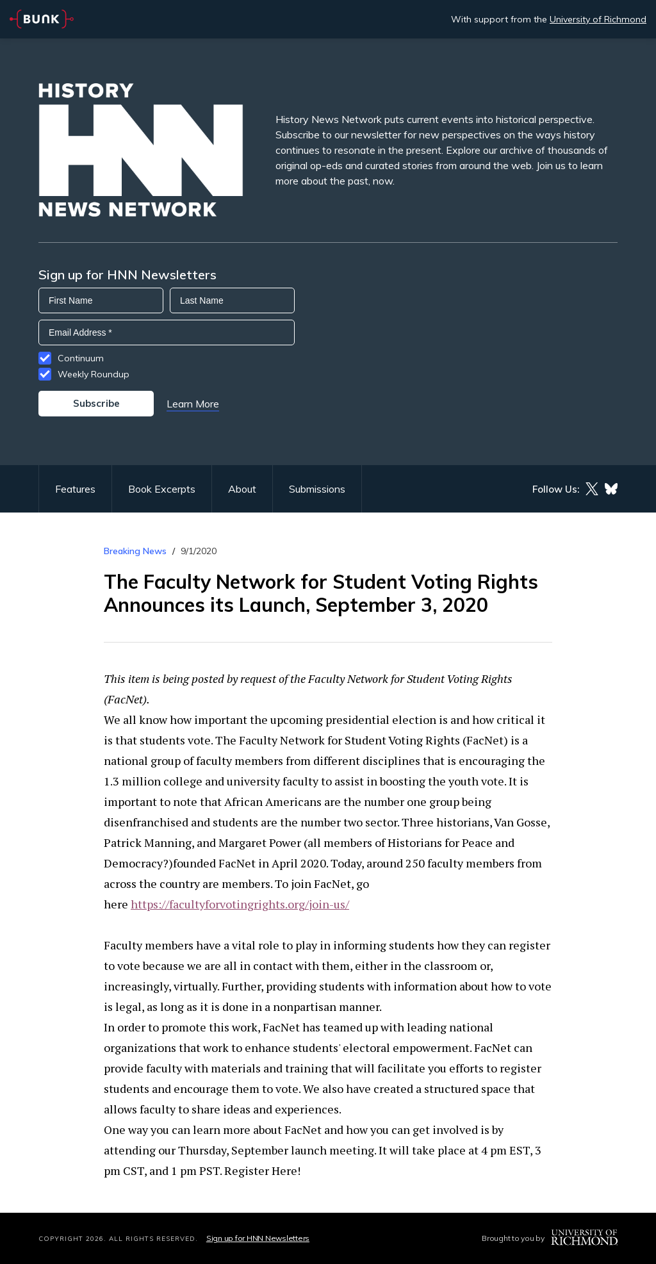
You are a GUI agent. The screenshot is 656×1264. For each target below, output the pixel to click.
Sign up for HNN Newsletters (257, 1238)
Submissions (317, 488)
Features (75, 488)
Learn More (193, 403)
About (242, 488)
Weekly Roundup (93, 374)
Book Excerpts (161, 488)
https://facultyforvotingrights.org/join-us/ (240, 904)
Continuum (81, 358)
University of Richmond (598, 19)
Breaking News (135, 551)
